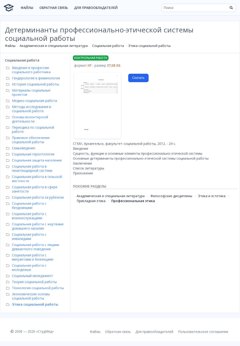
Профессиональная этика (133, 201)
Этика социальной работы (149, 45)
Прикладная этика (91, 201)
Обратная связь (53, 7)
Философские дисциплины (171, 196)
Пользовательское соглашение (203, 331)
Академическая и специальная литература (54, 45)
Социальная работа (108, 45)
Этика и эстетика (211, 196)
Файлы (27, 7)
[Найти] (231, 7)
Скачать (138, 78)
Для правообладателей (96, 7)
